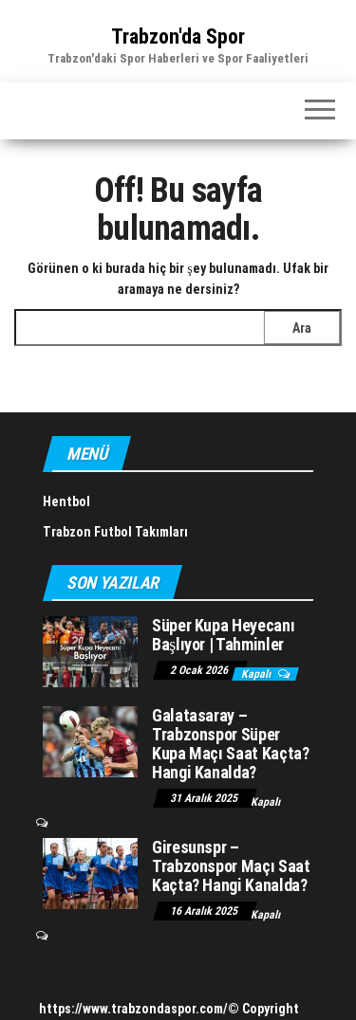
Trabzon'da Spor (178, 36)
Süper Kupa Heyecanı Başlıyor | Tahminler (223, 634)
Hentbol (66, 501)
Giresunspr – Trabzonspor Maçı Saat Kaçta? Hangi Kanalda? (230, 866)
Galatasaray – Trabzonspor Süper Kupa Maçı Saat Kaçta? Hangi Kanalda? (230, 743)
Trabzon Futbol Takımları (115, 531)
